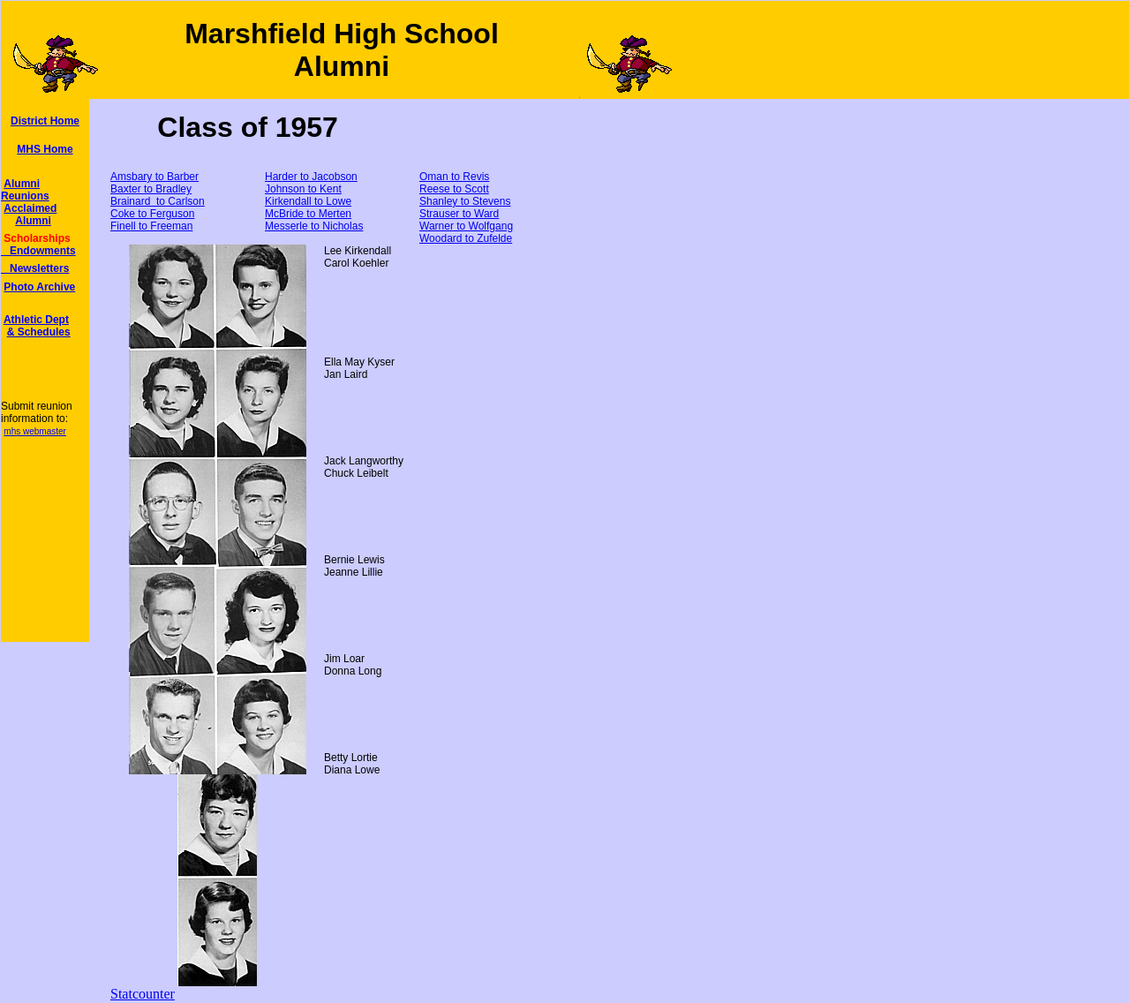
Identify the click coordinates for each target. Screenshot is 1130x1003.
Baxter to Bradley (151, 189)
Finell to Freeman (151, 226)
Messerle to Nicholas (314, 226)
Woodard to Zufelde (465, 238)
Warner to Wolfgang (466, 226)
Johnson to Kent (303, 189)
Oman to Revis (454, 176)
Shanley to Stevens (464, 201)
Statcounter (142, 993)
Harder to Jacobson (311, 176)
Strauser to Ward (459, 213)
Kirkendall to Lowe (308, 201)
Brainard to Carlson (157, 201)
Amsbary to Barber (154, 176)
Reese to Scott (454, 189)
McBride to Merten (308, 213)
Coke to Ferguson (152, 213)
